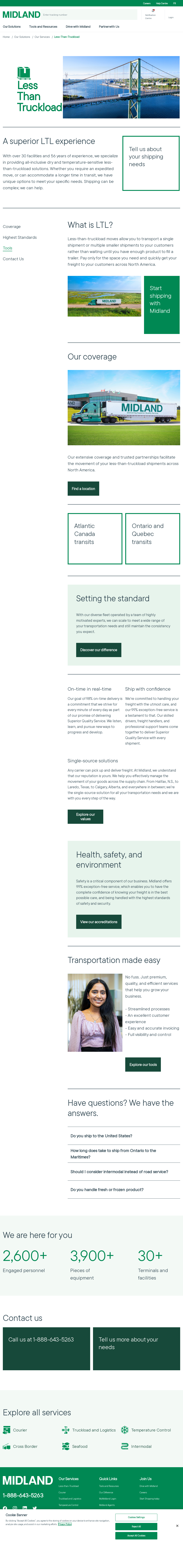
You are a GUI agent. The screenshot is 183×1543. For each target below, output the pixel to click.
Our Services (42, 37)
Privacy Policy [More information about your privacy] (64, 1524)
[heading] (124, 1136)
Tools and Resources (43, 27)
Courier (20, 1430)
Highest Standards (20, 237)
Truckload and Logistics (94, 1430)
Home (6, 37)
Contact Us (13, 258)
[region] (91, 1526)
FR (174, 3)
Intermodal (141, 1446)
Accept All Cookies (136, 1535)
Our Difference (106, 1492)
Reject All (136, 1526)
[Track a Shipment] (132, 15)
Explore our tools (143, 1064)
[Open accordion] (175, 1136)
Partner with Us (109, 27)
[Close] (177, 1526)
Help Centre (162, 3)
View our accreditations (98, 921)
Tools (7, 248)
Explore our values (85, 816)
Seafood (80, 1446)
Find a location (83, 488)
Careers (146, 3)
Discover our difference (98, 649)
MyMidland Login (107, 1498)
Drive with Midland (78, 27)
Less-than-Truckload (69, 1486)
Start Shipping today (149, 1498)
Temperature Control (151, 1430)
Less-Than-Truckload (66, 37)
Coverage (12, 226)
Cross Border (25, 1446)
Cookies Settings (136, 1517)
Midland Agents (107, 1505)
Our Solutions (12, 27)
